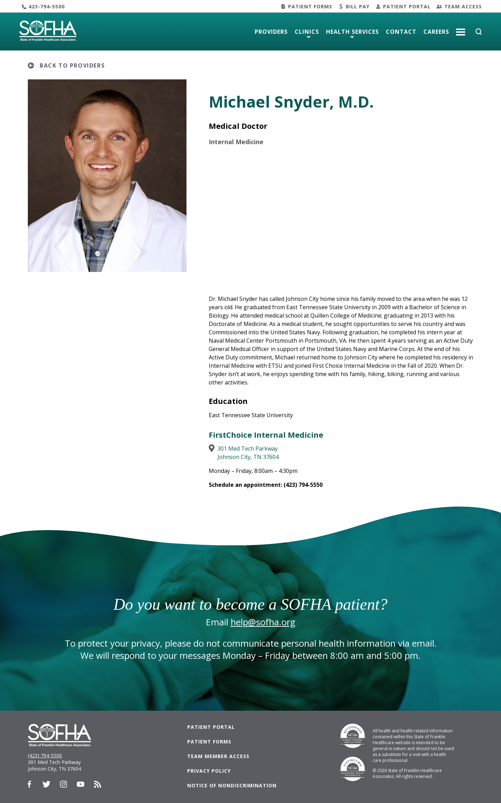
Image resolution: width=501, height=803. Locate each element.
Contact (401, 32)
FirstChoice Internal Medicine (266, 434)
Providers (271, 32)
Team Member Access (218, 756)
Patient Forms (310, 6)
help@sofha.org (263, 622)
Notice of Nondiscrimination (232, 785)
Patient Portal (407, 6)
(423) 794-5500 (45, 755)
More (460, 29)
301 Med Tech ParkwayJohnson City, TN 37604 (248, 453)
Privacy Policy (209, 770)
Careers (436, 32)
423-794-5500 (47, 6)
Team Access (463, 6)
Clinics (307, 32)
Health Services (352, 32)
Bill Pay (357, 6)
